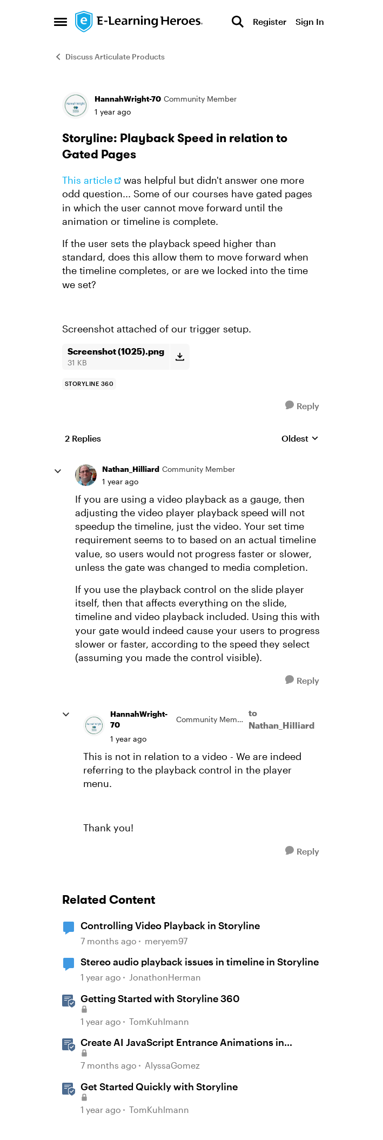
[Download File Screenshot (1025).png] (180, 357)
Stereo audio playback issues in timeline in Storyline (199, 962)
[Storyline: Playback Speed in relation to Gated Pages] (120, 481)
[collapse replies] (57, 471)
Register (269, 21)
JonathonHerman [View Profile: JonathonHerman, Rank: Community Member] (165, 977)
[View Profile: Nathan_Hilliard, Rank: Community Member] (86, 475)
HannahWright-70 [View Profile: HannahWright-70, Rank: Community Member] (128, 98)
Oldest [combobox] (300, 438)
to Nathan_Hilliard (281, 719)
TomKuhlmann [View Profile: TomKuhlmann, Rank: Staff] (159, 1021)
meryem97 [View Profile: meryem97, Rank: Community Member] (166, 941)
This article (87, 180)
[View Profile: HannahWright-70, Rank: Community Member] (75, 105)
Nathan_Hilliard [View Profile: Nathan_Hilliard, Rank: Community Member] (130, 469)
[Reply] (302, 406)
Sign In (309, 21)
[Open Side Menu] (60, 22)
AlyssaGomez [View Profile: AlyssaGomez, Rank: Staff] (172, 1065)
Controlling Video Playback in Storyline (170, 925)
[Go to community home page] (139, 21)
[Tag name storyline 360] (89, 384)
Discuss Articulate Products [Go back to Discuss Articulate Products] (109, 56)
